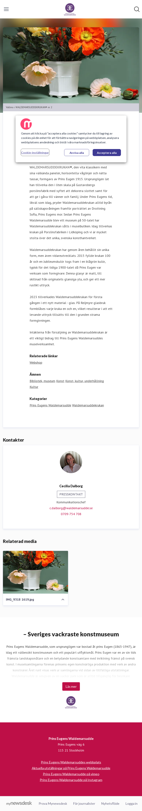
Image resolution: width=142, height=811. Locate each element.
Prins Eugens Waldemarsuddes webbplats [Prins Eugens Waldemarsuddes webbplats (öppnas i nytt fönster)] (71, 762)
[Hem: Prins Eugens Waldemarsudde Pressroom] (70, 9)
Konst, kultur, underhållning (84, 381)
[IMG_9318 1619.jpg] (35, 572)
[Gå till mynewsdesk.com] (19, 804)
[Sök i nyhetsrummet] (137, 9)
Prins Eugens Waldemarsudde (50, 405)
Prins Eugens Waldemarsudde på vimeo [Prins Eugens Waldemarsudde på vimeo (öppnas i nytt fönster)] (71, 774)
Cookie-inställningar (35, 152)
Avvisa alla (77, 152)
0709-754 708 (71, 514)
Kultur (34, 387)
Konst (60, 381)
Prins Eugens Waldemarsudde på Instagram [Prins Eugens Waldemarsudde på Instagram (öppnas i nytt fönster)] (71, 780)
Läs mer (71, 686)
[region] (71, 139)
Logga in (131, 803)
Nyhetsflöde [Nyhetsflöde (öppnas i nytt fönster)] (110, 803)
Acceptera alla (107, 152)
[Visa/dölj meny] (6, 9)
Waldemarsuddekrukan (88, 405)
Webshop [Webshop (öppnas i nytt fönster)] (36, 362)
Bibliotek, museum (42, 381)
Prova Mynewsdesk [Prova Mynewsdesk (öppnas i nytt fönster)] (53, 803)
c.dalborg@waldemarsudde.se (71, 508)
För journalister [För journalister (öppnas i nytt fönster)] (84, 803)
